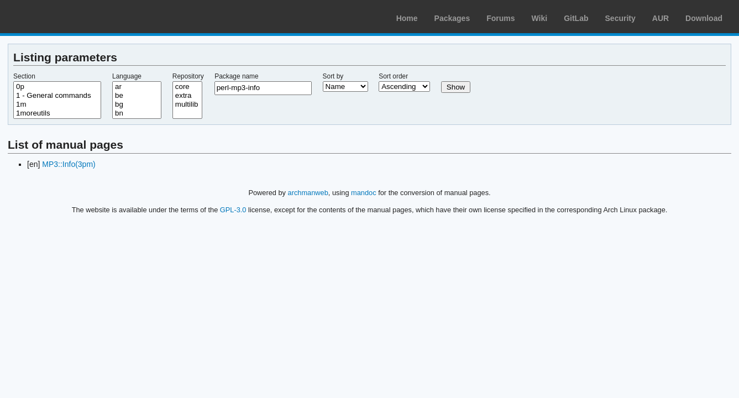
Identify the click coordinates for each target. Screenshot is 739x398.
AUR (660, 18)
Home (407, 18)
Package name (236, 76)
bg (137, 104)
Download (703, 18)
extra (187, 95)
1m (57, 104)
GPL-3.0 (233, 210)
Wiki (540, 18)
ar (137, 86)
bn (137, 113)
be (137, 95)
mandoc (363, 192)
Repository (188, 76)
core (187, 86)
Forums (500, 18)
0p (57, 86)
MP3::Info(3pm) (68, 164)
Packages (452, 18)
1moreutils (57, 113)
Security (620, 18)
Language (126, 76)
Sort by (333, 76)
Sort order (393, 76)
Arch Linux (60, 17)
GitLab (576, 18)
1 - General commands (57, 95)
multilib (187, 104)
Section (24, 76)
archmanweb (308, 192)
